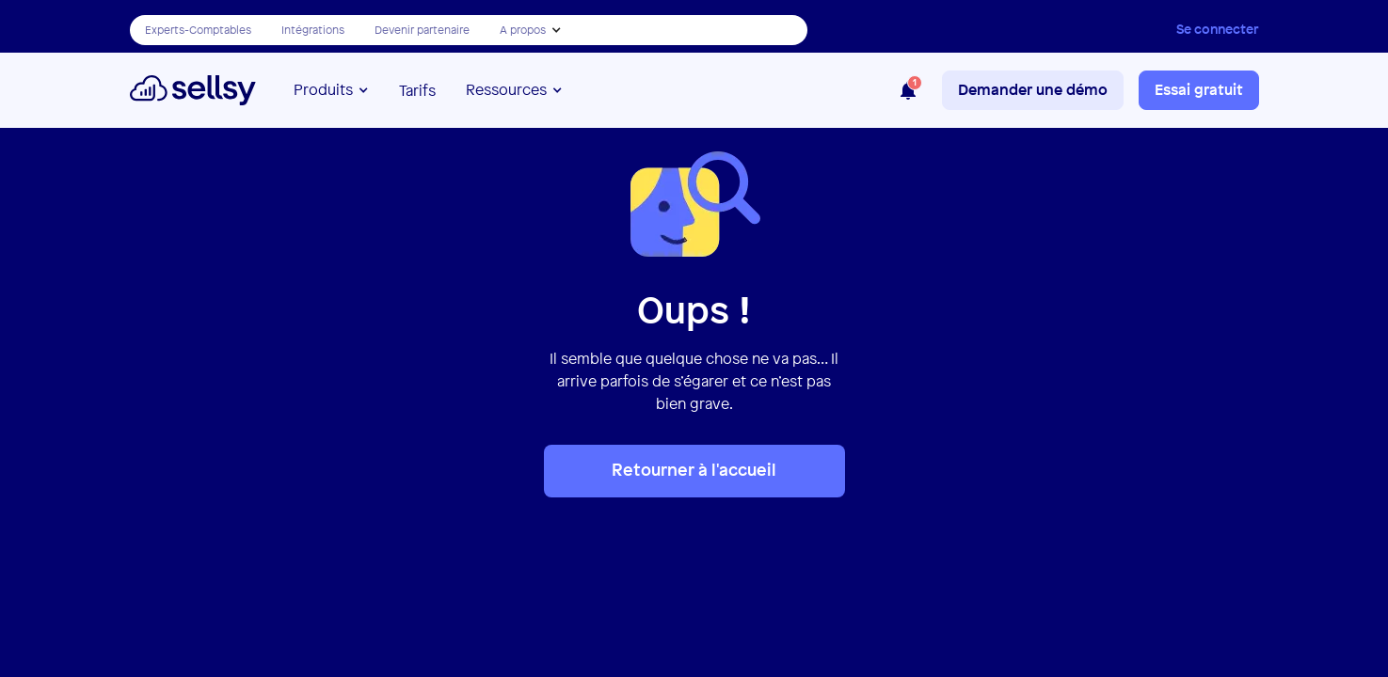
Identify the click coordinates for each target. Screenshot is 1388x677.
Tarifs (417, 90)
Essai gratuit (1199, 89)
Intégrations (312, 30)
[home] (193, 90)
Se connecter (1217, 29)
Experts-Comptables (198, 30)
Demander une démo (1033, 89)
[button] (531, 30)
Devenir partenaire (422, 30)
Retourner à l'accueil (694, 469)
